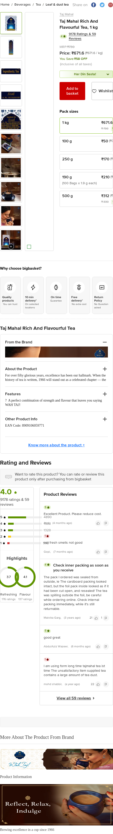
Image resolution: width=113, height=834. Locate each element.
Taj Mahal (66, 14)
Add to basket (72, 91)
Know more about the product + (56, 433)
